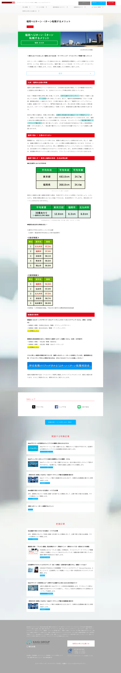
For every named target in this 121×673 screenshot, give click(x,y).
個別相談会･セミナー (50, 7)
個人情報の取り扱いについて (35, 657)
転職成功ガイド (64, 7)
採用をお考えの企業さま (94, 7)
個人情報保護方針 (47, 657)
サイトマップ (41, 655)
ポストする (37, 406)
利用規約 (48, 655)
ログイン (84, 2)
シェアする (60, 406)
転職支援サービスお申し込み (98, 2)
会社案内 (28, 655)
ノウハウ (30, 27)
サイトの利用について (57, 655)
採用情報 (34, 655)
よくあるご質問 (78, 7)
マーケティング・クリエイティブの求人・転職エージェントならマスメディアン (61, 663)
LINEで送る (83, 406)
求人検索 (112, 2)
